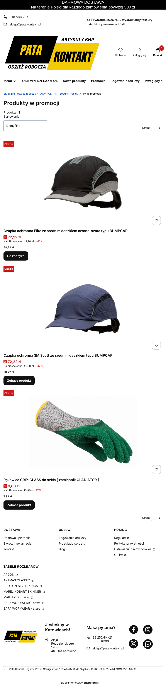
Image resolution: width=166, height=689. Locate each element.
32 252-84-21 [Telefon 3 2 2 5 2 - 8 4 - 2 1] (102, 637)
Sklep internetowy (78, 682)
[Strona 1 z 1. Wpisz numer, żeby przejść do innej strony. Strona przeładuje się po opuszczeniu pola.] (154, 128)
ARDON (9, 574)
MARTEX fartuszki (16, 597)
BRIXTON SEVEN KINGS (21, 586)
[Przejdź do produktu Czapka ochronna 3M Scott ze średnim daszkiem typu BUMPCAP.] (83, 307)
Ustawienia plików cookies (133, 549)
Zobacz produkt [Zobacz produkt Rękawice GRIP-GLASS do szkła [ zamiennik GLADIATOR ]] (19, 505)
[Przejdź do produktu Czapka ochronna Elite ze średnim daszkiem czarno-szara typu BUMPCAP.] (83, 183)
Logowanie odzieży (72, 538)
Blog (62, 549)
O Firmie (120, 555)
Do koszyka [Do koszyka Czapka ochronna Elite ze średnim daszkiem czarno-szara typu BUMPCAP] (15, 256)
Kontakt (8, 549)
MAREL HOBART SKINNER (22, 591)
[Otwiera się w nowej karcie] (133, 629)
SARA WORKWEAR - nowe (22, 603)
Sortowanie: (11, 116)
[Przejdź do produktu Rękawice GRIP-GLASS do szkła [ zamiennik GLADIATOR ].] (83, 432)
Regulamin (121, 538)
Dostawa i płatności (17, 538)
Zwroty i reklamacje (17, 543)
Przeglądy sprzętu (72, 543)
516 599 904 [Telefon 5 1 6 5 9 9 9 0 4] (19, 17)
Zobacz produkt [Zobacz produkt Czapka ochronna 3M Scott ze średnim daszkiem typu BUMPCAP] (19, 380)
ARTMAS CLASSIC (17, 580)
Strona (146, 127)
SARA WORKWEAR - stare (22, 608)
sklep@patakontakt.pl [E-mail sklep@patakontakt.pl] (25, 24)
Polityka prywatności (129, 543)
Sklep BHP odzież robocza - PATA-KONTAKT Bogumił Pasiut (40, 93)
